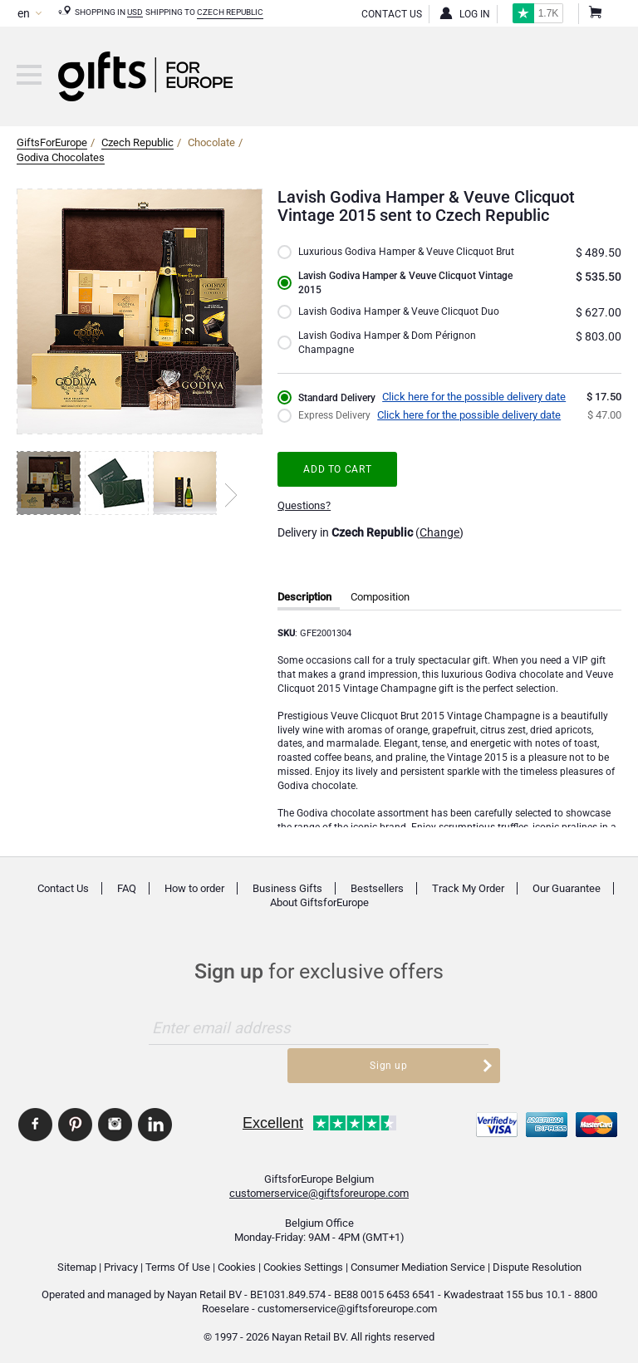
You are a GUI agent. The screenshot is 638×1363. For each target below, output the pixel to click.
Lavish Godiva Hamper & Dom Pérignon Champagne (390, 359)
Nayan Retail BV (204, 1288)
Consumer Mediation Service (418, 1260)
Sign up (440, 1045)
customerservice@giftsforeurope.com (319, 1187)
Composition (380, 614)
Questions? (304, 523)
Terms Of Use (177, 1260)
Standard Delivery (339, 415)
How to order (194, 906)
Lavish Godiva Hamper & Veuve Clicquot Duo (402, 327)
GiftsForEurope (52, 142)
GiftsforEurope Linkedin (155, 1118)
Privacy (121, 1260)
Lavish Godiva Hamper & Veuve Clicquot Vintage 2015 (392, 297)
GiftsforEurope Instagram (115, 1118)
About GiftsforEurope (319, 920)
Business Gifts (287, 906)
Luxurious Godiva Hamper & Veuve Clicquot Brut (399, 259)
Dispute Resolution (537, 1260)
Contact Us (391, 14)
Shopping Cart (594, 14)
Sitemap (76, 1260)
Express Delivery (336, 433)
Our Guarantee (566, 906)
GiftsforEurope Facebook (35, 1118)
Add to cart (340, 485)
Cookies (237, 1260)
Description (304, 614)
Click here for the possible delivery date (480, 414)
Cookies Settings (303, 1260)
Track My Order (468, 906)
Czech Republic (230, 12)
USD (135, 12)
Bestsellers (377, 906)
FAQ (126, 906)
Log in (474, 14)
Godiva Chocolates (61, 157)
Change (439, 549)
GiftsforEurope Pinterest (75, 1118)
